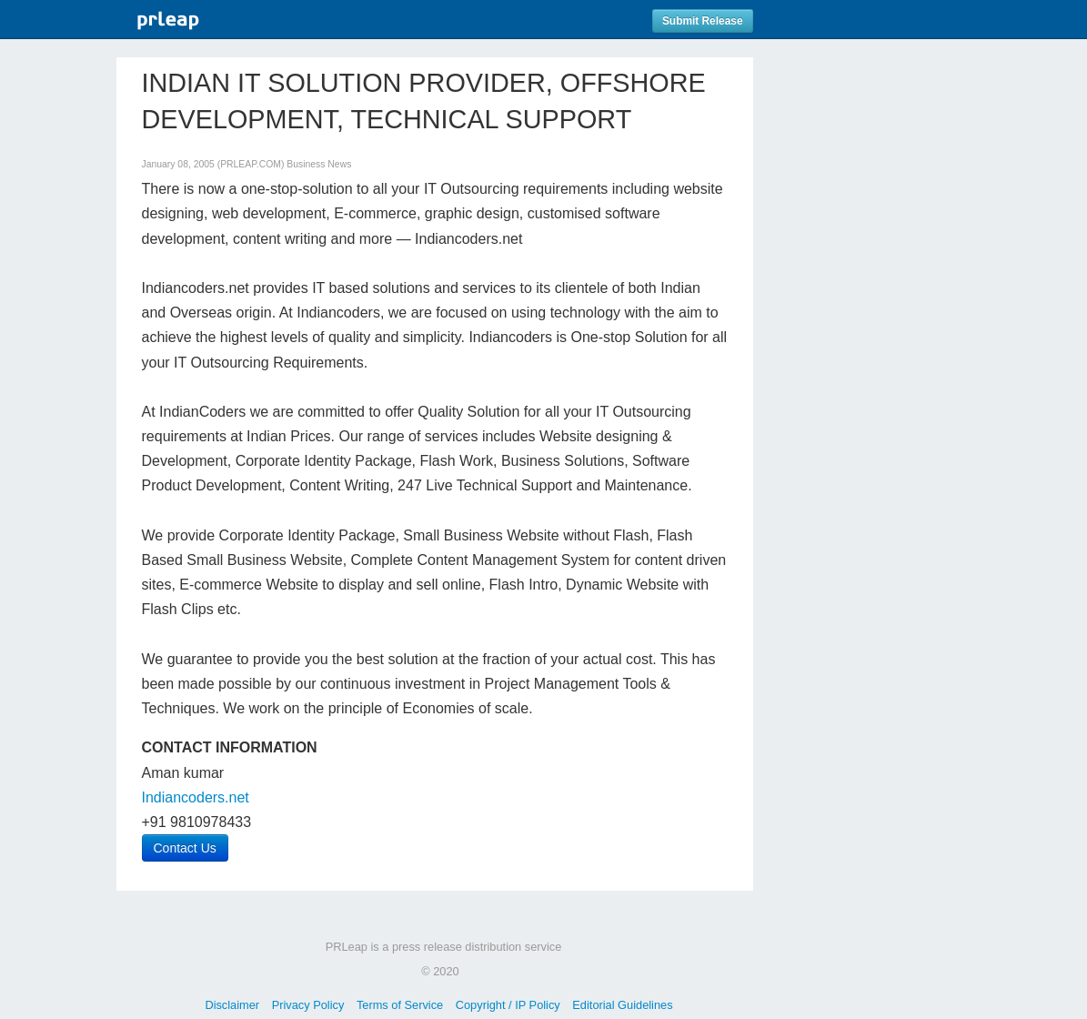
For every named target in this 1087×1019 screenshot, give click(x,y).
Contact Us (185, 848)
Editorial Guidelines (622, 1005)
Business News (319, 164)
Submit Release (702, 21)
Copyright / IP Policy (508, 1005)
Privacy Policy (308, 1005)
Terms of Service (400, 1005)
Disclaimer (232, 1005)
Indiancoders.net (195, 797)
